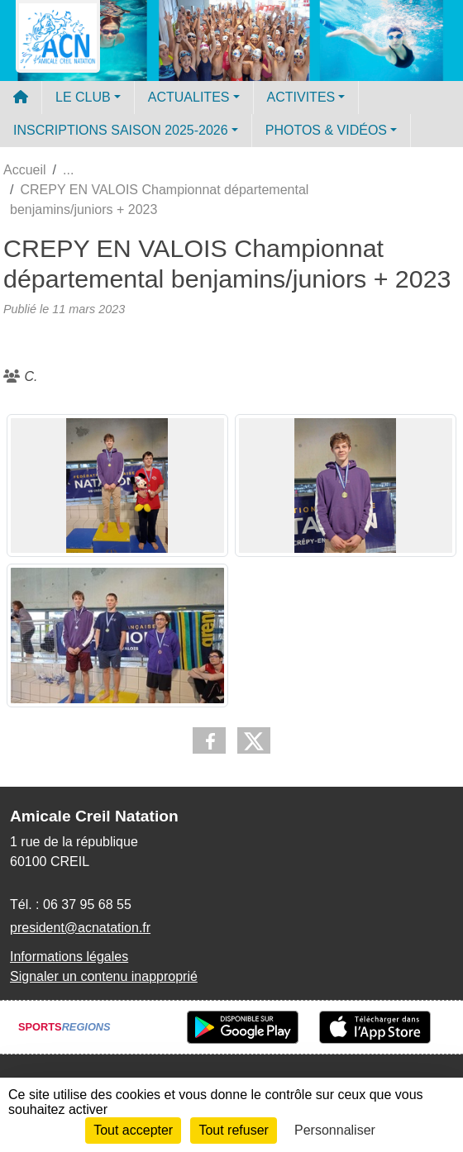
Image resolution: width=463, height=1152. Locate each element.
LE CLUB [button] (83, 97)
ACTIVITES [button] (301, 97)
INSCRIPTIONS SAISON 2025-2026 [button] (120, 130)
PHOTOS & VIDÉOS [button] (326, 130)
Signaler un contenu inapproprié (104, 976)
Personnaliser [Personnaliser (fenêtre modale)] (334, 1130)
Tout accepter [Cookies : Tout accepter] (133, 1130)
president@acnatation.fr (80, 928)
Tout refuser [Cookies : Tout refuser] (233, 1130)
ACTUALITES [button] (189, 97)
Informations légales (69, 957)
